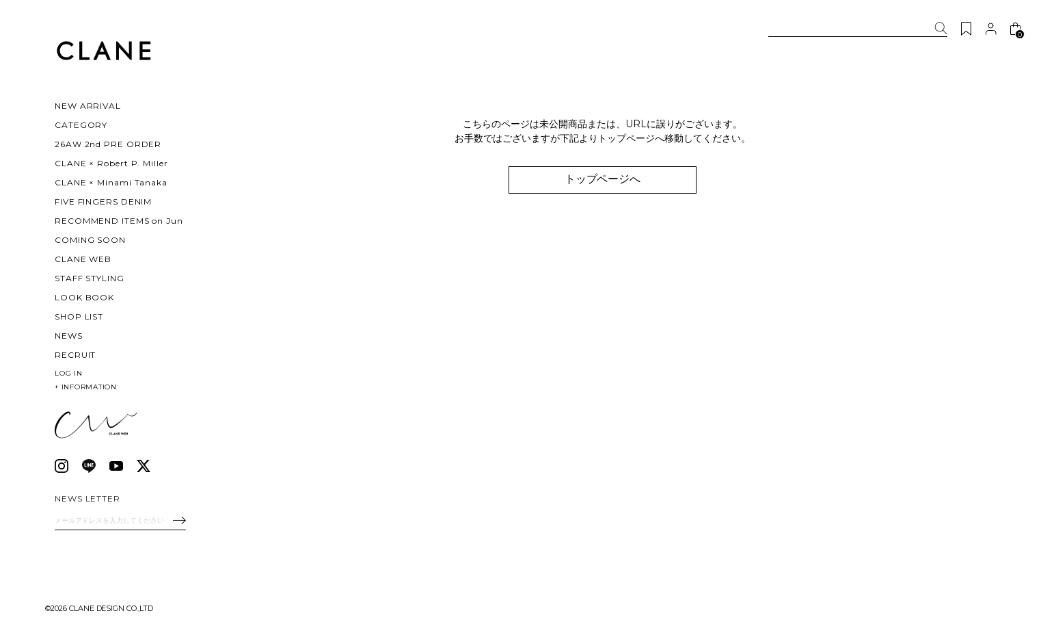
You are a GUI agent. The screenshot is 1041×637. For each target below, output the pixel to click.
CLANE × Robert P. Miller (111, 163)
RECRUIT (75, 355)
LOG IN (69, 373)
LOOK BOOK (84, 297)
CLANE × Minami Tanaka (111, 182)
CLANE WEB (83, 259)
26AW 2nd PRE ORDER (108, 144)
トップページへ (603, 178)
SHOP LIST (79, 316)
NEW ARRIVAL (88, 106)
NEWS (69, 335)
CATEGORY (81, 125)
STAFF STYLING (89, 278)
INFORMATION (86, 386)
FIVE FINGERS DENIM (103, 201)
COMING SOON (90, 240)
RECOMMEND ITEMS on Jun (119, 221)
